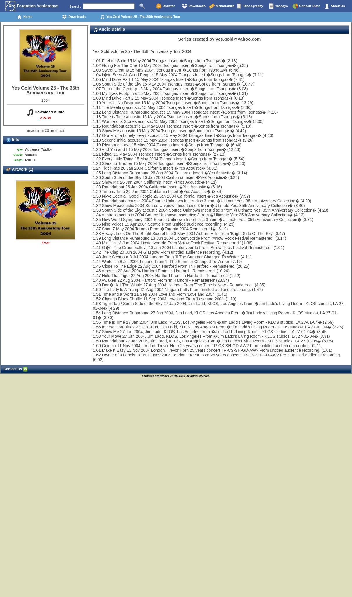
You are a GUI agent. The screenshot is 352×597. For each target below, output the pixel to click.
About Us (334, 6)
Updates (165, 6)
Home (24, 17)
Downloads (194, 6)
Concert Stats (306, 6)
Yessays (278, 6)
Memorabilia (221, 6)
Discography (250, 6)
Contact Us (16, 369)
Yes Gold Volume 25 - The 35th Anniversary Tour (140, 17)
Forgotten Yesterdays (31, 6)
